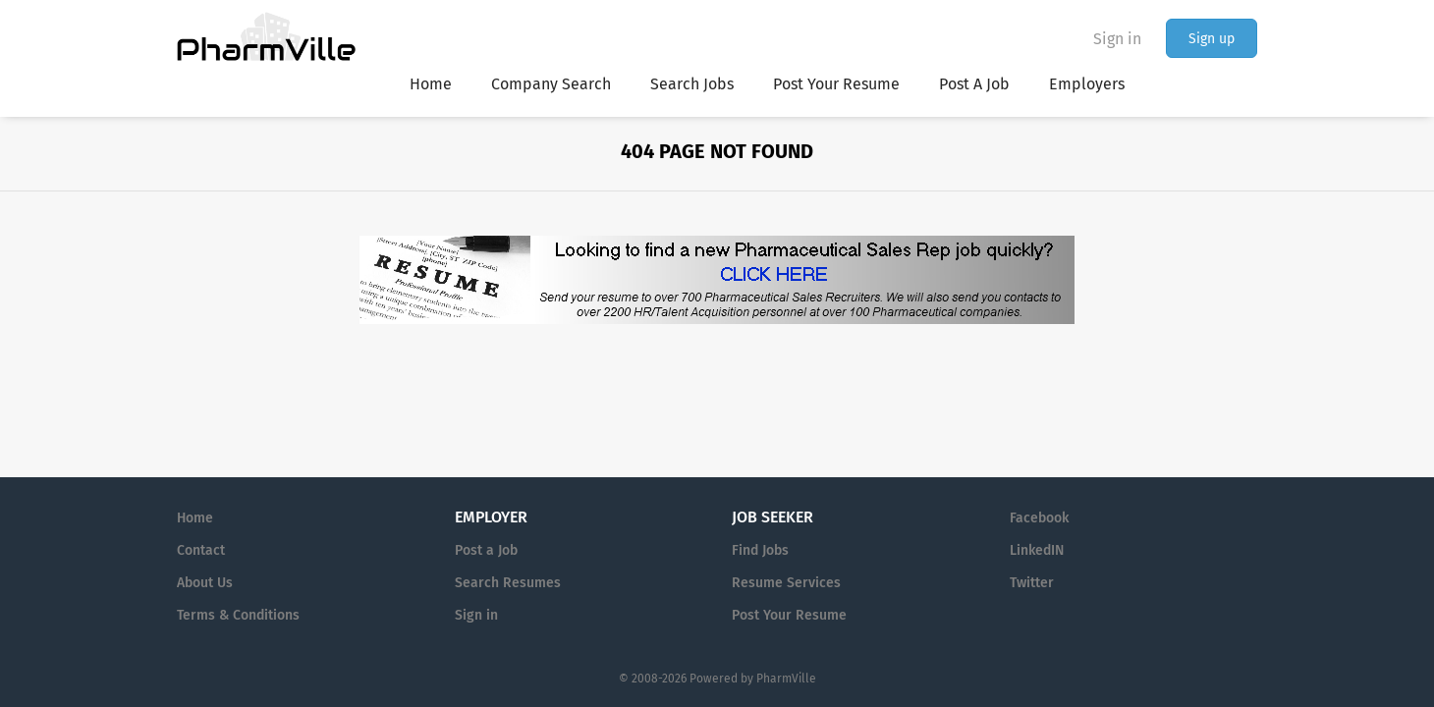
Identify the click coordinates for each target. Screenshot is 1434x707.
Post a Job (486, 550)
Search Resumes (508, 582)
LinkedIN (1037, 550)
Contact (201, 550)
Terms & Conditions (238, 615)
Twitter (1032, 582)
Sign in (1117, 38)
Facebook (1039, 518)
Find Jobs (760, 550)
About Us (205, 582)
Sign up (1211, 38)
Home (195, 518)
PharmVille (786, 678)
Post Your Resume (789, 615)
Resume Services (786, 582)
